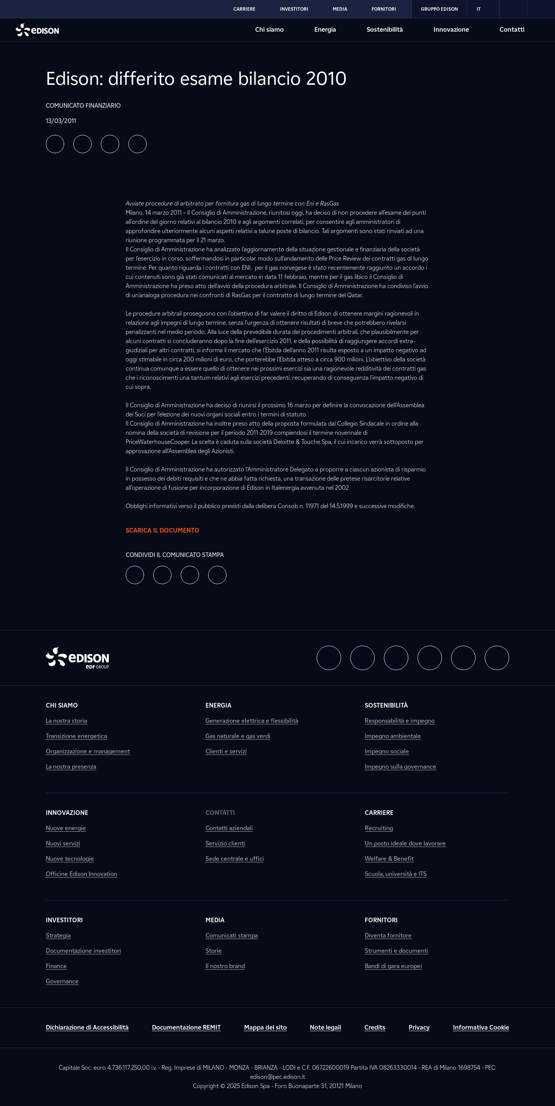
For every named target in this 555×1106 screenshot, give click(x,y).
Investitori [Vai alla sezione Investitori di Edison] (294, 9)
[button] (55, 144)
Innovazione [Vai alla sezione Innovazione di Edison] (451, 29)
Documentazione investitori (83, 950)
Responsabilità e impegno (400, 720)
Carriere (379, 812)
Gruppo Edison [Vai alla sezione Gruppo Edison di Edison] (439, 9)
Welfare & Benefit (389, 858)
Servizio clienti (225, 843)
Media (215, 920)
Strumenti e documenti (396, 950)
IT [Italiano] (483, 9)
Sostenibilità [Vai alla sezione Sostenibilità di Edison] (385, 29)
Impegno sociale (387, 751)
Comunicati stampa (231, 935)
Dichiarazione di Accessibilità (87, 1027)
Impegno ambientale (393, 736)
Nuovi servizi (63, 843)
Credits (374, 1027)
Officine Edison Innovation (81, 874)
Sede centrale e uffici (234, 858)
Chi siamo (62, 705)
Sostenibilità (386, 705)
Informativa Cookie (481, 1027)
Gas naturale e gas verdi (237, 736)
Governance (62, 981)
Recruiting (379, 828)
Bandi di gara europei (393, 966)
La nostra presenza (71, 766)
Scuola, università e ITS (396, 874)
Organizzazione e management (88, 751)
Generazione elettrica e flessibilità (251, 720)
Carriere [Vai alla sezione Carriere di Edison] (244, 9)
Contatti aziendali (229, 828)
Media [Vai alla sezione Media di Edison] (340, 9)
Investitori (64, 920)
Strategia (58, 935)
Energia (218, 705)
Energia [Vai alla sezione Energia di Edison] (325, 29)
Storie (213, 950)
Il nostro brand (225, 966)
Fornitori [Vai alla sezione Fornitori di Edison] (384, 9)
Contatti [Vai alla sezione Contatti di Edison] (512, 29)
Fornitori (381, 920)
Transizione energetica (76, 736)
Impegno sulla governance (400, 766)
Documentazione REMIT (186, 1027)
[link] (513, 9)
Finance (56, 966)
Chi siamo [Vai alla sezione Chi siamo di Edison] (269, 29)
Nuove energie (66, 828)
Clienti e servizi (226, 751)
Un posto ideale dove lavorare (405, 843)
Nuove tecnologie (70, 858)
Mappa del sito (265, 1027)
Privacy (419, 1027)
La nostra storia (66, 720)
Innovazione (67, 812)
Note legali (325, 1027)
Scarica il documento (170, 530)
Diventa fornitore (388, 935)
